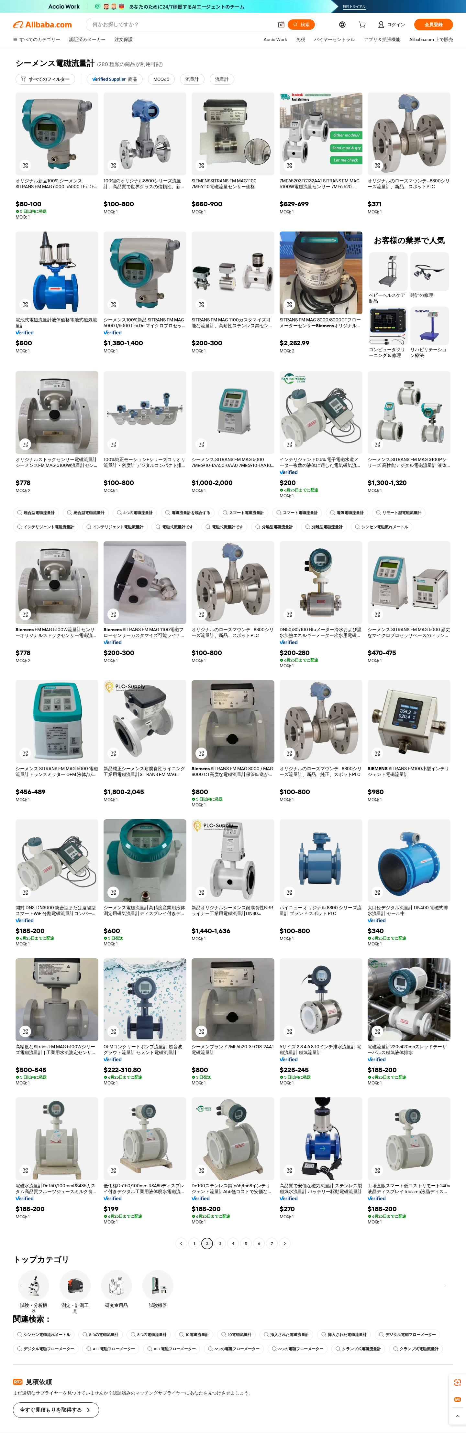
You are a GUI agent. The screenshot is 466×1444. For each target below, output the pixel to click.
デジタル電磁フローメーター (407, 1334)
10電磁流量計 (194, 1334)
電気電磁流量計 (347, 512)
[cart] (363, 25)
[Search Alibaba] (182, 24)
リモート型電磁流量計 (398, 512)
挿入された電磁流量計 (286, 1334)
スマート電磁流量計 (243, 512)
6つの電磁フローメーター (234, 1349)
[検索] (301, 24)
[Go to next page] (285, 1243)
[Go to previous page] (181, 1243)
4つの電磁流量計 (135, 512)
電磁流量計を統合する (187, 512)
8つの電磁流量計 (100, 1334)
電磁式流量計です (174, 527)
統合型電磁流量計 (36, 512)
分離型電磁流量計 (274, 527)
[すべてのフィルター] (45, 79)
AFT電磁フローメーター (110, 1349)
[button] (281, 24)
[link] (457, 1382)
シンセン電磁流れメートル (381, 527)
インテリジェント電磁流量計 (45, 527)
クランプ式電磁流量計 (358, 1349)
